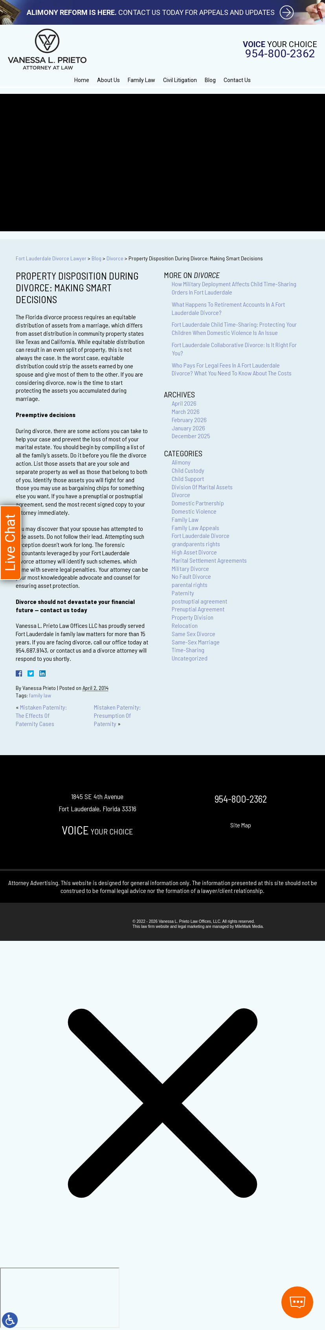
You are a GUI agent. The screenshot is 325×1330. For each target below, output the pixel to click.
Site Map (240, 825)
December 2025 (191, 435)
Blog (210, 80)
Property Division (192, 617)
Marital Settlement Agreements (209, 560)
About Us (108, 80)
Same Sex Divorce (193, 633)
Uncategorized (189, 658)
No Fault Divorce (191, 576)
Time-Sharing (188, 649)
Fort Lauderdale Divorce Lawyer (51, 258)
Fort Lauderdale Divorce (201, 535)
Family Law (141, 80)
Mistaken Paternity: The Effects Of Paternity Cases (41, 715)
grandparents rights (196, 543)
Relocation (185, 625)
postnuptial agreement (199, 601)
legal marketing (191, 926)
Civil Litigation (180, 80)
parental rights (189, 584)
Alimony (181, 462)
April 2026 (184, 403)
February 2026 (189, 419)
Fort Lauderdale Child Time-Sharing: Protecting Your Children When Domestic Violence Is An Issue (234, 328)
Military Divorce (190, 568)
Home (81, 80)
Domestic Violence (194, 511)
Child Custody (188, 470)
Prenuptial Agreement (198, 609)
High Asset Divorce (194, 552)
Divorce (114, 258)
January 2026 (188, 428)
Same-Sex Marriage (196, 642)
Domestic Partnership (198, 503)
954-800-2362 (280, 53)
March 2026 (186, 411)
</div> (59, 1298)
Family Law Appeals (195, 527)
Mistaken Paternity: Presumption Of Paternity (117, 715)
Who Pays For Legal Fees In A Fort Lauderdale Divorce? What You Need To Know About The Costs (232, 369)
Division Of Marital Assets (202, 486)
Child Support (188, 478)
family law (40, 695)
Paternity (183, 592)
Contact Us (237, 80)
